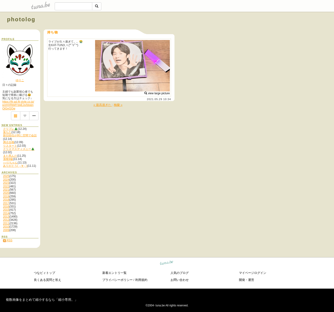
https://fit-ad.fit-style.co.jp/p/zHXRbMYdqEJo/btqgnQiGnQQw (18, 105)
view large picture (157, 93)
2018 (6, 199)
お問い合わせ (180, 280)
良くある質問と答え (47, 280)
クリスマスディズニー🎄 (19, 149)
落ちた (7, 132)
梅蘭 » (118, 105)
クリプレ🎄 (10, 129)
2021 (6, 189)
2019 (6, 196)
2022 (6, 186)
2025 (6, 176)
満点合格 (8, 142)
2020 (6, 193)
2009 (6, 230)
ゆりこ (20, 80)
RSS (7, 240)
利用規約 (141, 280)
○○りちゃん (10, 162)
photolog (21, 19)
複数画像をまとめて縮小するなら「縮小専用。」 (42, 299)
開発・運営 (246, 280)
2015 (6, 209)
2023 (6, 183)
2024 (6, 179)
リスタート (10, 145)
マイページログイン (252, 273)
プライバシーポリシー (117, 280)
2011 (6, 223)
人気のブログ (180, 273)
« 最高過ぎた (102, 105)
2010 (6, 226)
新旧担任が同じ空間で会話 (20, 135)
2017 (6, 203)
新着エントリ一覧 (114, 273)
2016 (6, 206)
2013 (6, 216)
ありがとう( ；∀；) (15, 165)
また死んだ (10, 155)
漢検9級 (8, 159)
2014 (6, 213)
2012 (6, 219)
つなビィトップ (44, 273)
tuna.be (167, 263)
